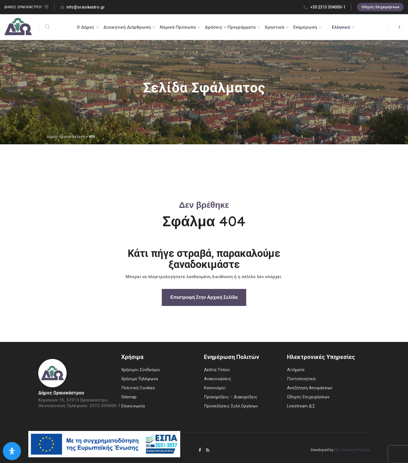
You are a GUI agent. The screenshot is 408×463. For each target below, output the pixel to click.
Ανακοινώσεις (217, 378)
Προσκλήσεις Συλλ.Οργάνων (231, 406)
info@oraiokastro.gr (82, 7)
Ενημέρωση (305, 27)
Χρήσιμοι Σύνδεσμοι (140, 369)
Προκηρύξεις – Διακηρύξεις (230, 396)
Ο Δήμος (85, 27)
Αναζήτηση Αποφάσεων (309, 387)
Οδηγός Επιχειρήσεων (380, 7)
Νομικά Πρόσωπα (178, 27)
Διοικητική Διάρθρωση (127, 27)
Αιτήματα (295, 369)
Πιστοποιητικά (301, 378)
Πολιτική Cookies (138, 387)
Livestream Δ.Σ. (301, 406)
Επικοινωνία (133, 406)
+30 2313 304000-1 (324, 7)
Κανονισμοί (215, 387)
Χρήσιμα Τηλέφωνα (139, 378)
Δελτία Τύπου (217, 369)
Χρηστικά (274, 27)
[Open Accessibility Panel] (12, 451)
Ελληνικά (341, 27)
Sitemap (129, 396)
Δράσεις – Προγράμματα (230, 27)
